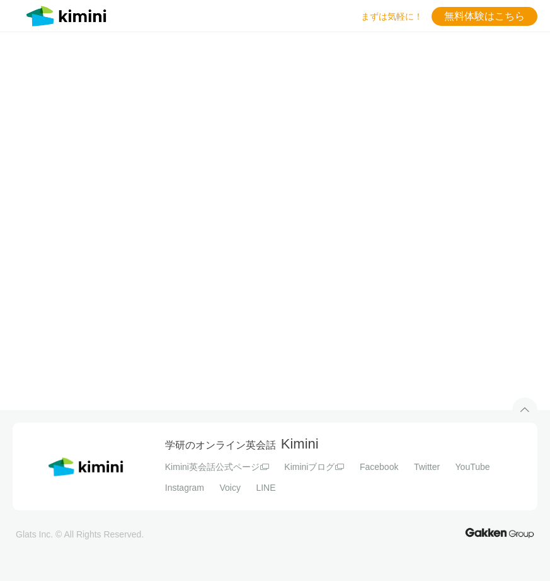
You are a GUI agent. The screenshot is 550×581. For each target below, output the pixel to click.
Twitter (427, 467)
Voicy (229, 488)
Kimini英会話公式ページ (217, 467)
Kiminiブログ (314, 467)
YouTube (472, 467)
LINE (265, 488)
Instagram (184, 488)
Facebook (379, 467)
